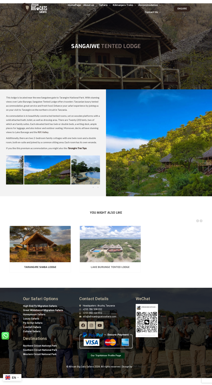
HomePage (74, 5)
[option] (28, 169)
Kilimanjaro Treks (124, 5)
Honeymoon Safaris (34, 314)
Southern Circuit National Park (40, 350)
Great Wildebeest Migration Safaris (43, 310)
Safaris (104, 5)
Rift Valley (43, 132)
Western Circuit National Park (40, 354)
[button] (90, 5)
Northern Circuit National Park (40, 345)
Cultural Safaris (31, 331)
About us (90, 5)
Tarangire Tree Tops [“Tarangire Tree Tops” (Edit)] (77, 148)
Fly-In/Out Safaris (33, 322)
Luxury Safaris (31, 318)
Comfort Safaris (32, 327)
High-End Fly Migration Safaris (40, 306)
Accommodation (149, 5)
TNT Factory (139, 366)
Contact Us (153, 12)
